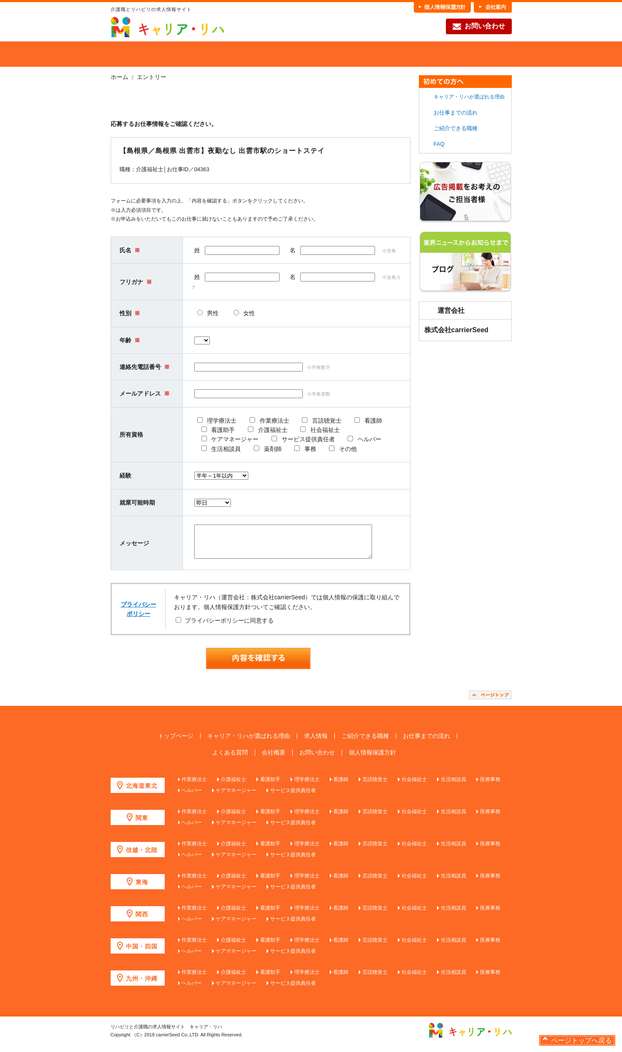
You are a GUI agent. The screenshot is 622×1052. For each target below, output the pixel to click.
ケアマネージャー (236, 797)
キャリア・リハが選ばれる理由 (469, 97)
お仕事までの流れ (418, 54)
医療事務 (490, 786)
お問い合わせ (479, 26)
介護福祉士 (233, 786)
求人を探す (231, 54)
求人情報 (316, 742)
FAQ (481, 54)
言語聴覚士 (375, 786)
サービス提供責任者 (293, 797)
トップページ (175, 742)
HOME (124, 54)
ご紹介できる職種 (293, 54)
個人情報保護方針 (372, 759)
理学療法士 (307, 786)
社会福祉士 (414, 786)
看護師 (340, 786)
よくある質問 (230, 759)
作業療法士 (194, 786)
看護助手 (270, 786)
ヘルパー (192, 797)
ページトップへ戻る (581, 1040)
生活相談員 (453, 786)
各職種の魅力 (356, 54)
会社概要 (273, 759)
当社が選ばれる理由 (168, 54)
